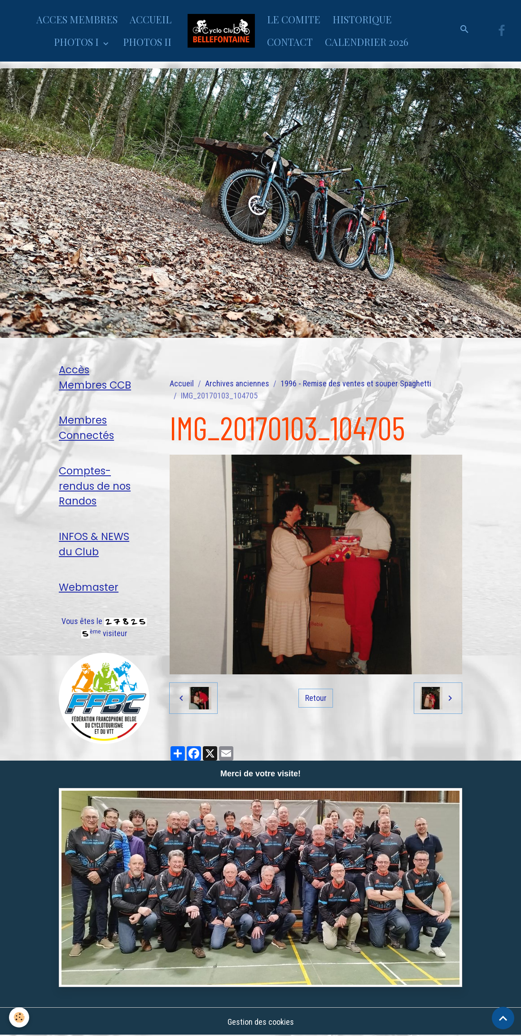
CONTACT (290, 41)
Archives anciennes (237, 383)
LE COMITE (293, 19)
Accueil (182, 383)
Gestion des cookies (261, 1022)
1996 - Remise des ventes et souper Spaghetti (355, 383)
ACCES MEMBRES (77, 19)
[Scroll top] (503, 1018)
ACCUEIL (150, 19)
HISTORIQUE (362, 19)
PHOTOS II (147, 41)
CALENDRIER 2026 (366, 41)
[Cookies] (19, 1017)
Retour (316, 698)
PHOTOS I (77, 41)
